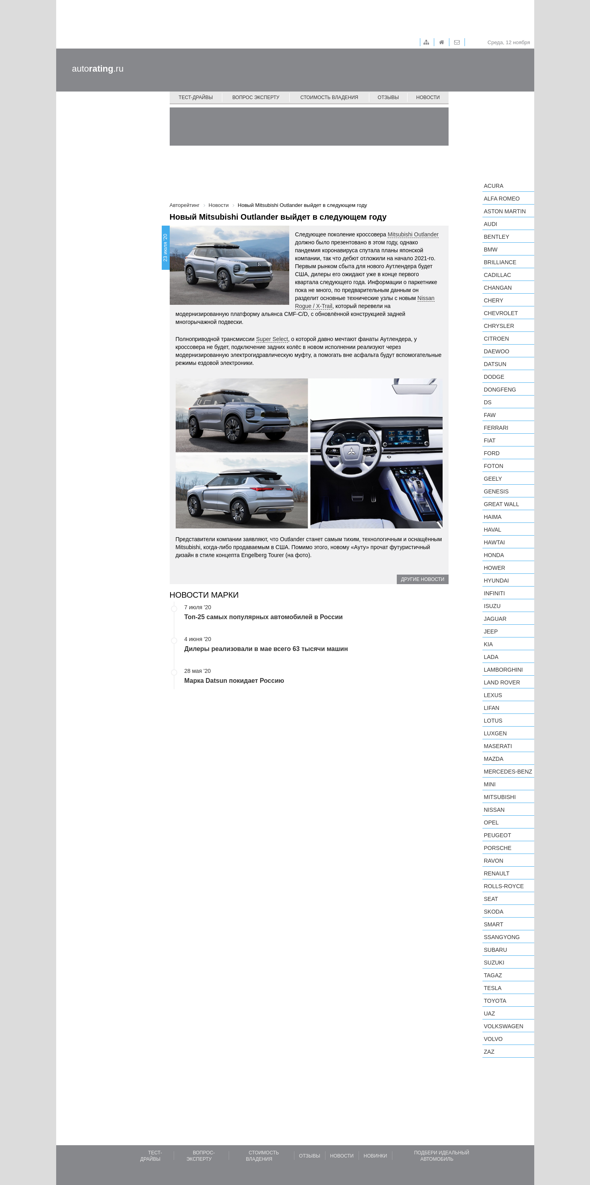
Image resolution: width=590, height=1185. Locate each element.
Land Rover (502, 682)
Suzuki (494, 962)
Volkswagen (503, 1026)
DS (488, 402)
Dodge (494, 377)
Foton (494, 466)
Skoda (494, 911)
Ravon (494, 861)
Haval (493, 529)
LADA (491, 657)
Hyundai (496, 580)
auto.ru (98, 69)
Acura (494, 186)
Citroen (496, 338)
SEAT (491, 899)
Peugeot (497, 835)
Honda (494, 555)
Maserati (498, 746)
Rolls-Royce (504, 886)
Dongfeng (500, 389)
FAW (490, 415)
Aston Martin (505, 211)
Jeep (491, 631)
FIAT (490, 440)
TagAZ (493, 975)
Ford (492, 453)
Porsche (498, 848)
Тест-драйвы (196, 97)
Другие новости (422, 579)
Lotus (493, 720)
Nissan (494, 810)
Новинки (375, 1156)
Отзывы (388, 97)
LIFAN (492, 708)
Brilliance (500, 262)
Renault (497, 873)
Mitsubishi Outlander (413, 234)
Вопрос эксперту (255, 97)
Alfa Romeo (502, 198)
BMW (491, 249)
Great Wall (501, 504)
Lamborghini (503, 670)
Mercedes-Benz (508, 771)
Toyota (495, 1001)
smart (494, 924)
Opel (491, 822)
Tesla (493, 988)
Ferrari (496, 428)
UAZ (489, 1013)
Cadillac (497, 275)
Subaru (495, 950)
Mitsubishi (500, 797)
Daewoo (497, 351)
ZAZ (489, 1052)
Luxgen (495, 733)
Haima (493, 517)
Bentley (497, 237)
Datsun (495, 364)
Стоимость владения (329, 97)
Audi (490, 224)
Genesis (496, 491)
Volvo (493, 1039)
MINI (490, 784)
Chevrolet (501, 313)
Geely (493, 479)
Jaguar (495, 619)
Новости (428, 97)
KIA (488, 644)
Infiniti (494, 593)
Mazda (494, 759)
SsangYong (502, 937)
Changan (498, 288)
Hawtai (494, 542)
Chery (494, 300)
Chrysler (499, 326)
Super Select (272, 339)
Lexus (493, 695)
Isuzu (492, 606)
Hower (495, 568)
